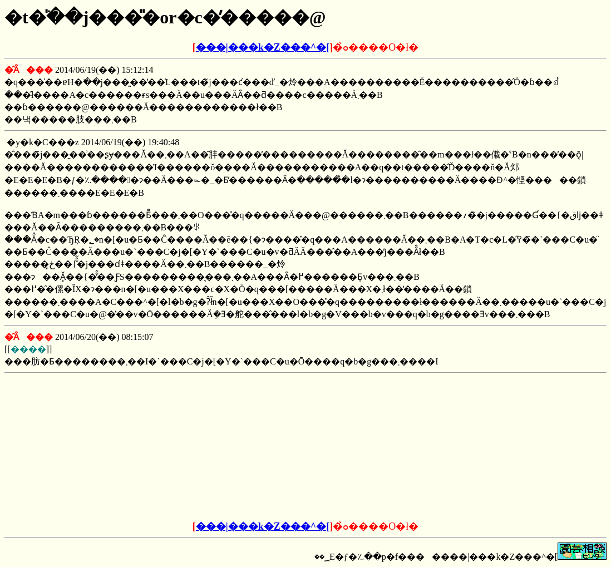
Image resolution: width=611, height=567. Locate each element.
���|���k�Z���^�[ (262, 47)
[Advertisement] (220, 447)
